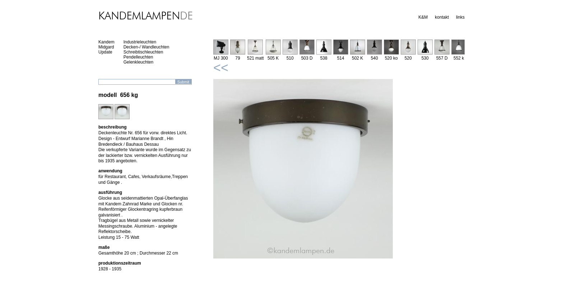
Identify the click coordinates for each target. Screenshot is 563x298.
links (460, 17)
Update (105, 52)
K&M (423, 17)
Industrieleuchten (140, 42)
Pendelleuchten (138, 57)
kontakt (442, 17)
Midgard (106, 47)
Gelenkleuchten (138, 62)
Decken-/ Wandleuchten (146, 47)
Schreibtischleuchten (143, 52)
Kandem (106, 42)
